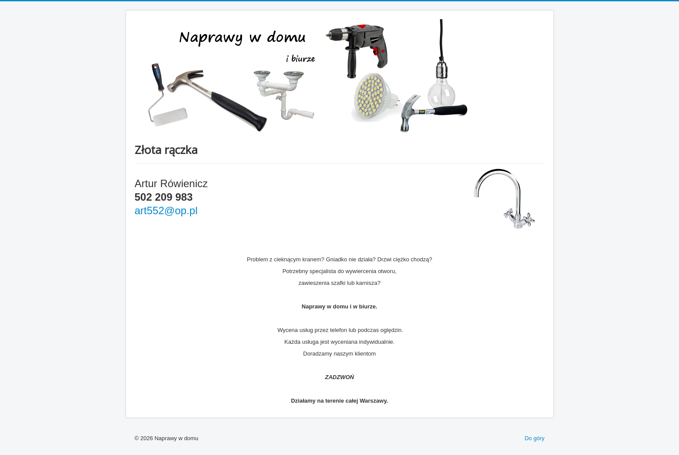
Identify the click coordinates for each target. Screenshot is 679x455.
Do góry (535, 438)
